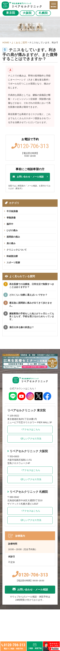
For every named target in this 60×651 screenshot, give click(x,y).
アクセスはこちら (30, 429)
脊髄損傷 (11, 217)
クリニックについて (17, 249)
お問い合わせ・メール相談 (28, 176)
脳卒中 (10, 224)
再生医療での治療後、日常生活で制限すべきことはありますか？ (31, 285)
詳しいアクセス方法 (30, 438)
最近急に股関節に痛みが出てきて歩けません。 (30, 304)
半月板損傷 (12, 211)
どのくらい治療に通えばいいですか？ (28, 295)
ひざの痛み (12, 230)
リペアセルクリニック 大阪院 (27, 451)
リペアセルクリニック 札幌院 (27, 491)
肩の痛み (11, 243)
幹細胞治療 (12, 256)
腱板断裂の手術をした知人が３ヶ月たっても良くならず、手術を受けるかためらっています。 (31, 316)
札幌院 (44, 13)
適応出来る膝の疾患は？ (21, 327)
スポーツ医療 (13, 262)
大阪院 (27, 13)
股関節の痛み (13, 236)
